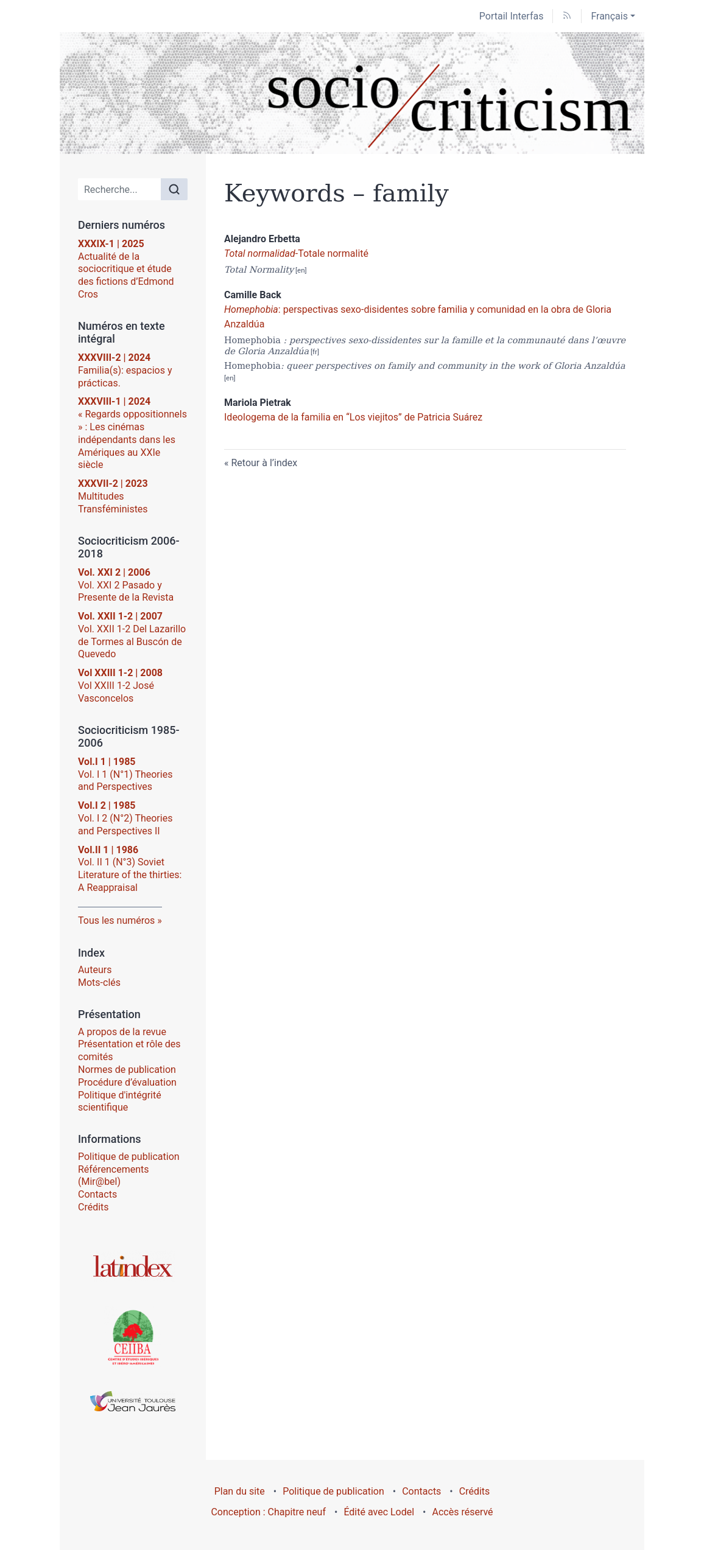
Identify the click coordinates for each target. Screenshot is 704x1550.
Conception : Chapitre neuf (268, 1512)
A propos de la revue (122, 1032)
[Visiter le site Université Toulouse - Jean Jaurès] (133, 1401)
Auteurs (94, 970)
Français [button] (609, 16)
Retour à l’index (264, 463)
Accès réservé (462, 1512)
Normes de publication (127, 1069)
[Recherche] (119, 189)
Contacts (97, 1194)
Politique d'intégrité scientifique (119, 1101)
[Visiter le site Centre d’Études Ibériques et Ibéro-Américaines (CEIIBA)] (133, 1336)
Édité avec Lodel (378, 1512)
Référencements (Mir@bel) (113, 1176)
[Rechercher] (174, 189)
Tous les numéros (116, 920)
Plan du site (239, 1491)
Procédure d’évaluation (127, 1082)
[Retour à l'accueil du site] (352, 93)
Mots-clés (99, 982)
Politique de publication (129, 1156)
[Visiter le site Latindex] (133, 1266)
